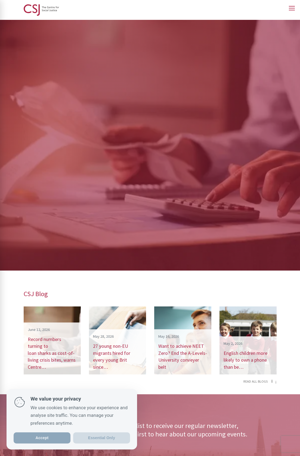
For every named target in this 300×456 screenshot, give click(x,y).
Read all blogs (259, 381)
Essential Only (101, 438)
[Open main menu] (291, 8)
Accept (42, 438)
